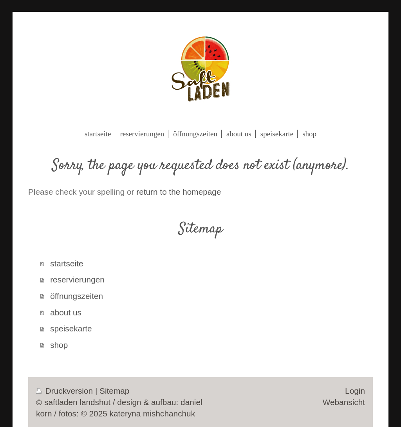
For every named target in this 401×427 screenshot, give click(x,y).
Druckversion (65, 390)
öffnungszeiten (76, 295)
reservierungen (77, 279)
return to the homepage (178, 191)
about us (65, 312)
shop (59, 344)
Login (355, 390)
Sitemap (114, 390)
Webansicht (344, 402)
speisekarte (71, 328)
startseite (66, 263)
